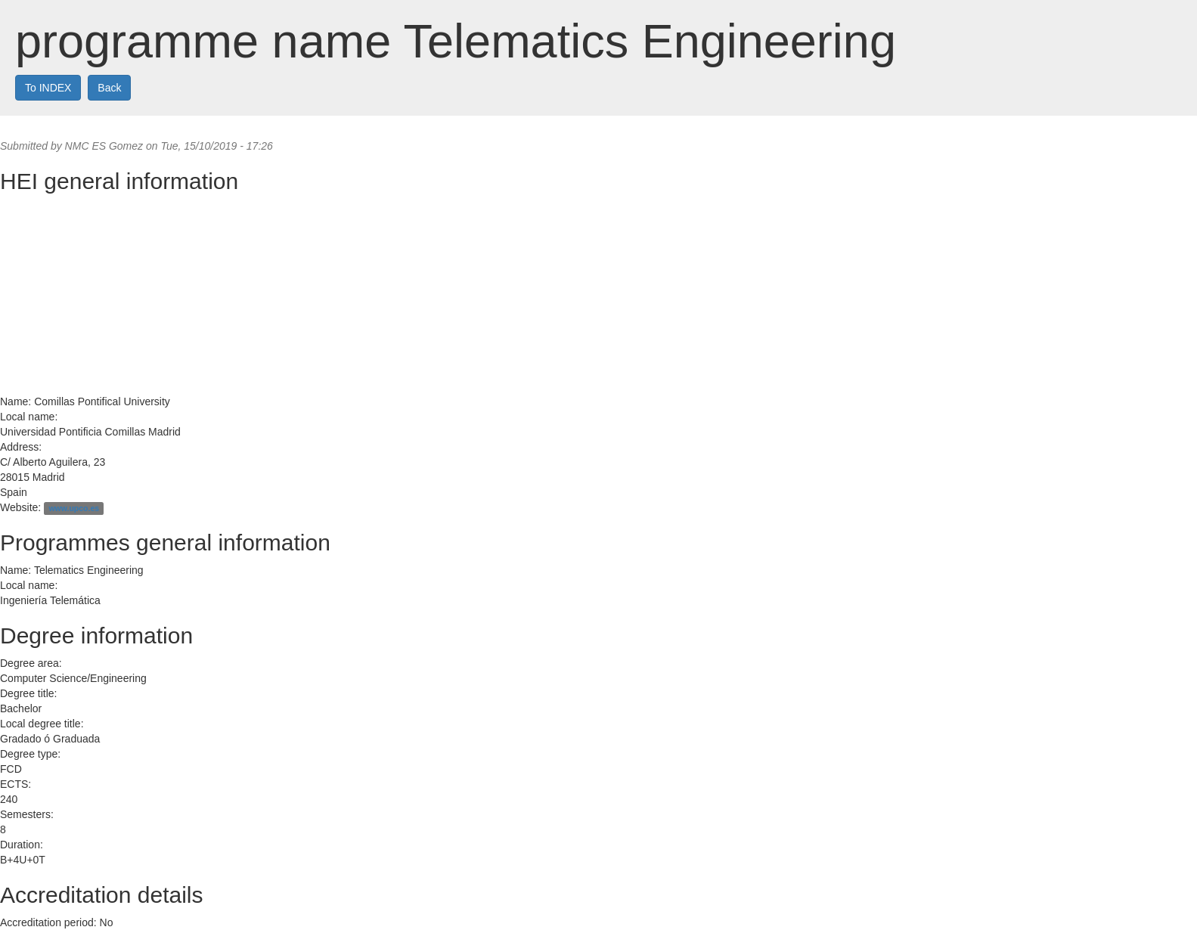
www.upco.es (73, 508)
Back (109, 88)
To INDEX (48, 88)
